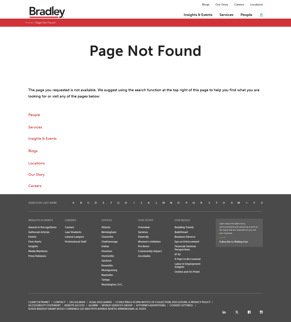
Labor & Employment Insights (187, 265)
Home (29, 22)
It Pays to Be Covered (187, 259)
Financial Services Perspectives (185, 248)
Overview (144, 227)
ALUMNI (93, 305)
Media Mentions (37, 251)
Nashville (107, 274)
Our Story (221, 4)
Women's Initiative (149, 241)
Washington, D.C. (112, 284)
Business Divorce (185, 236)
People (246, 15)
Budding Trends (184, 227)
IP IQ (178, 254)
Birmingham (108, 232)
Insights (33, 246)
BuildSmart (181, 232)
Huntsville (107, 255)
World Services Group (117, 305)
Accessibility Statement (44, 305)
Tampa (105, 279)
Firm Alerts (34, 241)
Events (32, 236)
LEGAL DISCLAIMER (100, 302)
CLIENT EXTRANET (39, 302)
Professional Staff (75, 241)
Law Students (73, 232)
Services (226, 15)
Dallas (105, 246)
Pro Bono (143, 246)
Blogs (205, 4)
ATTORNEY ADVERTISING (151, 305)
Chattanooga (109, 241)
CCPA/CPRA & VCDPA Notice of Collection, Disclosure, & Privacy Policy (163, 302)
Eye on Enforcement (187, 241)
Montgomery (109, 270)
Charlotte (107, 236)
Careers (239, 4)
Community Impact (150, 251)
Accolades (144, 255)
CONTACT (59, 302)
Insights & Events (198, 15)
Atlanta (105, 227)
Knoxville (107, 265)
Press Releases (37, 255)
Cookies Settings (181, 305)
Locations (256, 4)
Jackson (106, 260)
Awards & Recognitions (42, 227)
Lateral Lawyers (74, 236)
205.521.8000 (77, 302)
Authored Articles (39, 232)
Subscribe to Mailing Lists (233, 241)
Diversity (143, 236)
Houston (106, 251)
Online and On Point (187, 271)
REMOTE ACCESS (74, 305)
